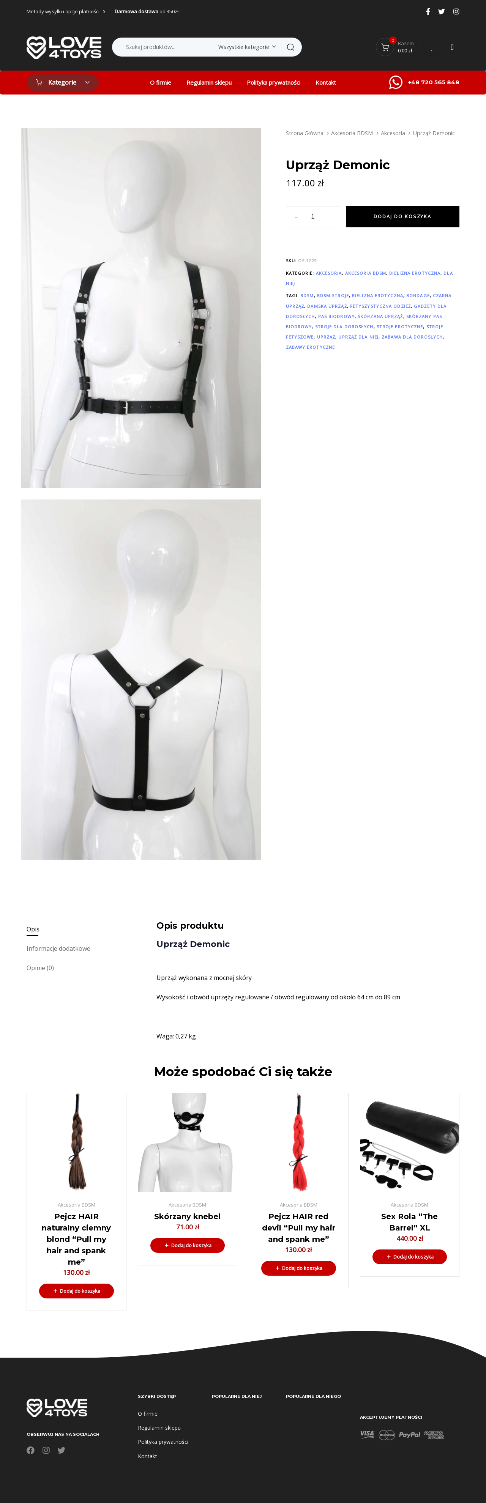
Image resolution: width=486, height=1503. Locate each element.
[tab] (86, 929)
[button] (76, 1291)
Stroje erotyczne (400, 326)
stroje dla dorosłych (344, 326)
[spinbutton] (313, 217)
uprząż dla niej (358, 337)
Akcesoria (393, 133)
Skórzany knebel (187, 1216)
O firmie (160, 82)
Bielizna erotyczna (414, 273)
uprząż (326, 337)
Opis (33, 929)
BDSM (307, 295)
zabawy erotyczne (310, 347)
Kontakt (326, 82)
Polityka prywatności (273, 82)
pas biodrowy (336, 316)
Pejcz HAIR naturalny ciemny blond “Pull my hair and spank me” (76, 1239)
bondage (418, 295)
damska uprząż (327, 306)
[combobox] (246, 46)
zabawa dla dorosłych (412, 337)
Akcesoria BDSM (352, 133)
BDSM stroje (333, 295)
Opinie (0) (40, 968)
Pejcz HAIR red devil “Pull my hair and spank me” (298, 1228)
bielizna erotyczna (377, 295)
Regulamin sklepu (209, 82)
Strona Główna (304, 133)
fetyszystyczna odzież (380, 306)
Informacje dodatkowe (58, 948)
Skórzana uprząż (380, 316)
